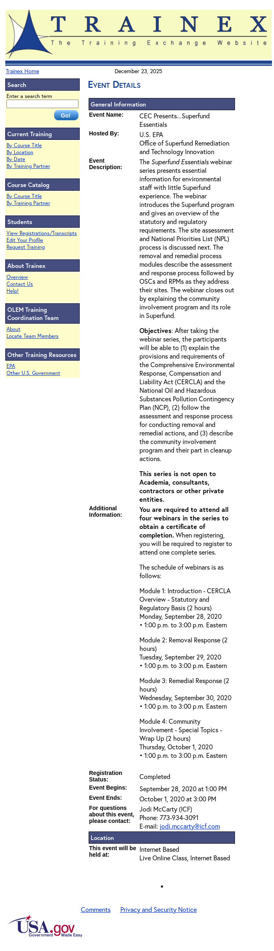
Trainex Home (22, 71)
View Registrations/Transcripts (42, 233)
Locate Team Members (33, 336)
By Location (20, 152)
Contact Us (20, 284)
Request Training (26, 247)
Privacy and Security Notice (158, 909)
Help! (13, 290)
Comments (96, 909)
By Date (16, 159)
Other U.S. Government (33, 373)
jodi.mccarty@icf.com (190, 826)
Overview (17, 277)
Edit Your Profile (25, 240)
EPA (11, 366)
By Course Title (24, 145)
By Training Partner (28, 166)
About (13, 329)
